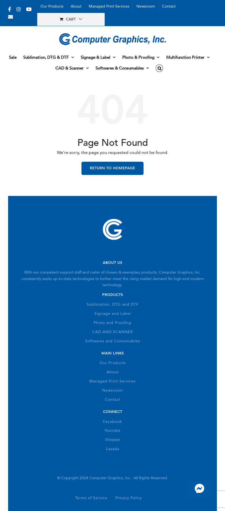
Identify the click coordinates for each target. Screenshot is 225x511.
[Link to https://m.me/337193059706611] (199, 488)
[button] (159, 68)
